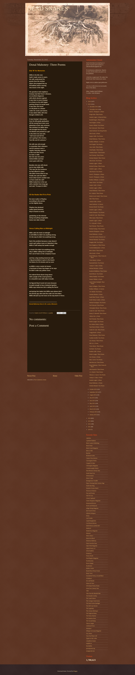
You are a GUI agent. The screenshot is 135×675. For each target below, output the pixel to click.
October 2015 (93, 389)
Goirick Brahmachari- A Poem (97, 247)
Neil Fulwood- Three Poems (96, 305)
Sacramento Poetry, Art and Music (95, 575)
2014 (89, 418)
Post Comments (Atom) (40, 379)
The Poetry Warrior (91, 616)
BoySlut (88, 453)
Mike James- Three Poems (96, 218)
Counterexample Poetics (92, 468)
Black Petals (89, 445)
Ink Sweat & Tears (91, 510)
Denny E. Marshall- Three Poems (97, 313)
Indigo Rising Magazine (92, 508)
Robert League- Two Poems (96, 321)
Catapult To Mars (90, 463)
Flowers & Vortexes (91, 490)
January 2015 (93, 414)
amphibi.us (89, 643)
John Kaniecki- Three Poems (96, 369)
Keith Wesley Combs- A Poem (97, 300)
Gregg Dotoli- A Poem (95, 332)
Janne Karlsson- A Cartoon (96, 204)
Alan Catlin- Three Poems (96, 147)
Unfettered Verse (90, 626)
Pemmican (89, 553)
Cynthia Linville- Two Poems (96, 338)
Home (55, 376)
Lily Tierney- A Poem (94, 357)
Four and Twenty (90, 493)
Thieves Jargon (90, 623)
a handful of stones (91, 641)
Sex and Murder (90, 581)
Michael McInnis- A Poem (96, 268)
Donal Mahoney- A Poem (95, 234)
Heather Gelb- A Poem (95, 351)
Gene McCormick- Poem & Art (97, 237)
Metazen (88, 533)
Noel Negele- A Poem (94, 122)
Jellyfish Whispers (91, 513)
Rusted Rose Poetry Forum (93, 571)
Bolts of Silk (89, 450)
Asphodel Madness (91, 440)
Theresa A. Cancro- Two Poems (97, 375)
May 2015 (92, 403)
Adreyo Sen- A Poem (94, 316)
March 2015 (93, 409)
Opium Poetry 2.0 (90, 548)
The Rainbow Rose (91, 618)
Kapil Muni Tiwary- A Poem (96, 297)
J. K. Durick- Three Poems (96, 372)
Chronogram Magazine (92, 465)
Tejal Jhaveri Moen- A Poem (96, 327)
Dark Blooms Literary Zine (93, 470)
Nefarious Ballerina (91, 540)
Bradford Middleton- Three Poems (98, 271)
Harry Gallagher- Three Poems (97, 286)
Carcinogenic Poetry (91, 460)
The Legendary (90, 608)
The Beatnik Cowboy (91, 596)
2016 (89, 101)
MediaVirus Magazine (92, 531)
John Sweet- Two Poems (95, 160)
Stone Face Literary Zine (92, 588)
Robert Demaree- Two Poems (96, 212)
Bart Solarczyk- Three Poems (96, 128)
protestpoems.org (90, 648)
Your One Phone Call (91, 636)
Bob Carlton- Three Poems (96, 250)
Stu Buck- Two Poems (95, 349)
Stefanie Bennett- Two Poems (96, 385)
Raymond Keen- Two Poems (96, 263)
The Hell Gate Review (92, 606)
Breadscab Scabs (90, 455)
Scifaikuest (89, 578)
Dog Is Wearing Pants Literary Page (95, 483)
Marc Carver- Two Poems (95, 359)
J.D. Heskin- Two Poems (95, 291)
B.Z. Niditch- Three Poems (96, 193)
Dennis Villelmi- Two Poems (96, 125)
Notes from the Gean (91, 543)
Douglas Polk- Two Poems (96, 242)
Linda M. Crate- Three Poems (97, 215)
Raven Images (89, 563)
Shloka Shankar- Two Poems (96, 276)
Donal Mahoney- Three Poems (97, 139)
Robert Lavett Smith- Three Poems (98, 196)
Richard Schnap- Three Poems (97, 166)
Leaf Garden (89, 518)
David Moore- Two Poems (96, 274)
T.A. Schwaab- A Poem (95, 223)
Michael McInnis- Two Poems (97, 239)
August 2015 (93, 395)
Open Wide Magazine (91, 545)
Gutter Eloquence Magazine (93, 500)
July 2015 (92, 397)
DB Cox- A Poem (93, 343)
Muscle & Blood (90, 538)
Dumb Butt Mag (90, 485)
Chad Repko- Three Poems (96, 150)
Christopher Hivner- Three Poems (97, 308)
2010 (89, 429)
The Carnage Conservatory (93, 601)
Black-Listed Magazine (92, 448)
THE (87, 591)
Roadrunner (89, 566)
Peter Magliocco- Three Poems (97, 245)
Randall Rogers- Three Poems (97, 120)
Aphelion (88, 438)
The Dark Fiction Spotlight (93, 603)
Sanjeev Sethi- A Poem (95, 185)
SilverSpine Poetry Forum (92, 586)
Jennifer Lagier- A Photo (95, 163)
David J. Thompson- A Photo (96, 111)
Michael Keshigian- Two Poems (97, 302)
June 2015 (92, 400)
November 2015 (94, 109)
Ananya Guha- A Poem (95, 201)
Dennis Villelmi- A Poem (95, 279)
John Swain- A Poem (94, 133)
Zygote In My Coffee (91, 638)
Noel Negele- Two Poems (95, 144)
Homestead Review (91, 503)
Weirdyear (88, 628)
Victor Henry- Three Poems (96, 346)
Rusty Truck (89, 573)
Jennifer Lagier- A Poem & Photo (97, 117)
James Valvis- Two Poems (96, 182)
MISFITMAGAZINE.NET (93, 525)
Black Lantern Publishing (92, 443)
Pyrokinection (89, 561)
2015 (89, 104)
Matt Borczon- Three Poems (96, 362)
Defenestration (90, 475)
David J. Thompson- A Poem (96, 177)
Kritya (87, 515)
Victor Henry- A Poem (95, 260)
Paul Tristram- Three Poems (96, 155)
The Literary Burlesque (92, 611)
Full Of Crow (89, 495)
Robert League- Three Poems (96, 354)
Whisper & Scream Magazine (93, 631)
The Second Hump (91, 621)
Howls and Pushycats (91, 505)
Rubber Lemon (90, 568)
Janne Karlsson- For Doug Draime (98, 130)
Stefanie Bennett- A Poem (95, 294)
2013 (89, 421)
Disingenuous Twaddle (92, 480)
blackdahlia (89, 646)
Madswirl (88, 528)
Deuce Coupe (89, 478)
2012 (89, 424)
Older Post (78, 376)
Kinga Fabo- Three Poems (96, 114)
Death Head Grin (90, 473)
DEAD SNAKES (47, 8)
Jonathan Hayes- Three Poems (97, 152)
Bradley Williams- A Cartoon (96, 141)
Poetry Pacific (89, 556)
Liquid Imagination (91, 520)
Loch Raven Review (91, 523)
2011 (89, 426)
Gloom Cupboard (90, 498)
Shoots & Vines (90, 583)
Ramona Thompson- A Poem (96, 231)
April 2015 (92, 406)
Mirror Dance (89, 535)
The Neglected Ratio (91, 613)
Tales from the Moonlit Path (93, 593)
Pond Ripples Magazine (92, 558)
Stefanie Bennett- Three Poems (97, 158)
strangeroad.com (90, 651)
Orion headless (90, 550)
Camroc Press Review (91, 458)
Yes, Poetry (89, 633)
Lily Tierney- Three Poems (96, 340)
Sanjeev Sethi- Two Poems (96, 136)
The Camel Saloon (91, 598)
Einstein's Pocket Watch (92, 488)
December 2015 (94, 106)
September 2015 (94, 392)
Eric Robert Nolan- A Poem (96, 324)
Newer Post (31, 376)
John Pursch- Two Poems (95, 171)
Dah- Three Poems (94, 198)
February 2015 (93, 412)
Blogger (75, 671)
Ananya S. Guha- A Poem (95, 265)
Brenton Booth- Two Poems (96, 207)
